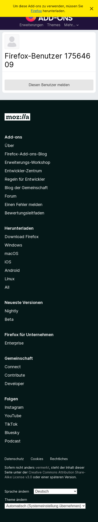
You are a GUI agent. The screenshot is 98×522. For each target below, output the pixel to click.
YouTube (13, 415)
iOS (8, 262)
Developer (14, 383)
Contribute (15, 375)
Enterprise (14, 343)
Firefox (36, 11)
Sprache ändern (17, 491)
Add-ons (13, 137)
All (7, 287)
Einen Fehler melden (23, 204)
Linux (10, 278)
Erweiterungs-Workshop (27, 162)
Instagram (14, 407)
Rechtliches (59, 459)
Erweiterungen (31, 25)
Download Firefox (22, 236)
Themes (53, 25)
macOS (11, 253)
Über (9, 145)
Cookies (37, 459)
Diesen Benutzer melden (49, 84)
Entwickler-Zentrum (23, 170)
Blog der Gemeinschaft (26, 187)
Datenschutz (14, 459)
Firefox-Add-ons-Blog (26, 154)
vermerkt (42, 467)
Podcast (13, 441)
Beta (9, 319)
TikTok (11, 424)
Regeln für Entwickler (25, 179)
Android (12, 270)
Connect (13, 366)
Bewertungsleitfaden (24, 213)
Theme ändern (16, 499)
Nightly (11, 311)
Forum (10, 196)
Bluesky (12, 432)
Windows (13, 245)
